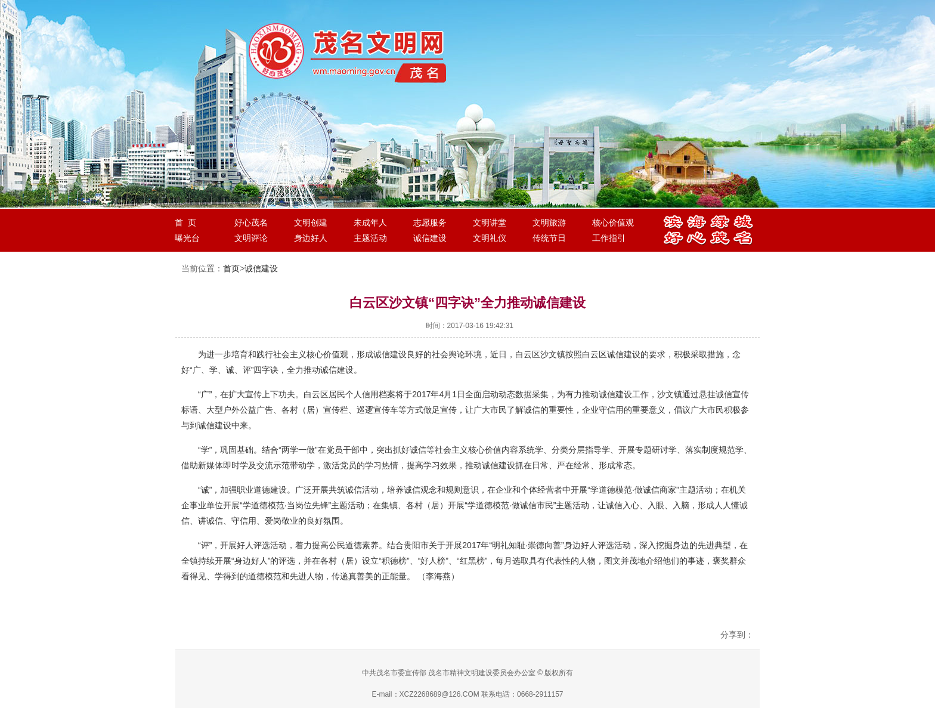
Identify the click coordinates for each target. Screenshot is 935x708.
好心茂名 (251, 222)
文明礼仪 (489, 238)
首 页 (185, 222)
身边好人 (310, 238)
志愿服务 (430, 222)
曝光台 (187, 238)
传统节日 (549, 238)
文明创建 (310, 222)
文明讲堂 (489, 222)
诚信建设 (430, 238)
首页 (231, 268)
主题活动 (370, 238)
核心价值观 (613, 222)
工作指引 (609, 238)
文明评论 (251, 238)
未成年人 (370, 222)
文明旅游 (549, 222)
